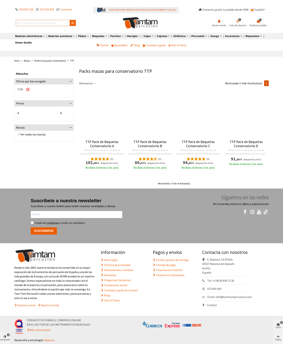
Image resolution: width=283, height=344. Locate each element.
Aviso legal (109, 260)
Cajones (162, 36)
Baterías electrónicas (28, 36)
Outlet (103, 45)
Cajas (147, 36)
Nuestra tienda (50, 305)
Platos (82, 36)
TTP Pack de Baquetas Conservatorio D (246, 144)
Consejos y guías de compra (119, 290)
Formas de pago (164, 265)
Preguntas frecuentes (116, 280)
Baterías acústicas (60, 36)
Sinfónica (179, 36)
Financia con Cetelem (168, 270)
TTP (20, 89)
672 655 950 (47, 9)
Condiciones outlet (114, 285)
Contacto (66, 9)
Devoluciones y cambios (117, 270)
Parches (115, 36)
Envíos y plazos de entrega (171, 260)
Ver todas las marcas (33, 134)
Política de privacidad (115, 265)
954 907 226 (26, 9)
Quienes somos (26, 305)
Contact (209, 305)
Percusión (198, 36)
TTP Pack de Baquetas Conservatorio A (101, 144)
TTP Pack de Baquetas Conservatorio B (149, 144)
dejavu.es (49, 340)
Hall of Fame (177, 45)
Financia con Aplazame (168, 275)
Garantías (108, 275)
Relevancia (87, 83)
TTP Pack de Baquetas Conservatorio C (198, 144)
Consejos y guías (154, 45)
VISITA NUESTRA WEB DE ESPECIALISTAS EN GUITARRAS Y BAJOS (142, 9)
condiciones (53, 223)
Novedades (119, 45)
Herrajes (132, 36)
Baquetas (98, 36)
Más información (40, 330)
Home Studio (23, 42)
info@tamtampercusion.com (234, 297)
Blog (135, 45)
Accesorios (232, 36)
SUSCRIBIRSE (44, 230)
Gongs (214, 36)
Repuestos (252, 36)
